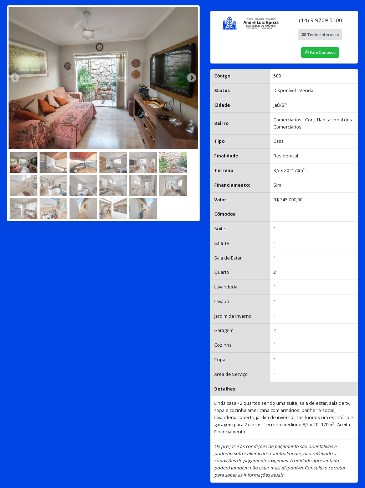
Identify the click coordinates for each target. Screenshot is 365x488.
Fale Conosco (320, 52)
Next (191, 78)
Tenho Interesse (320, 34)
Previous (15, 78)
